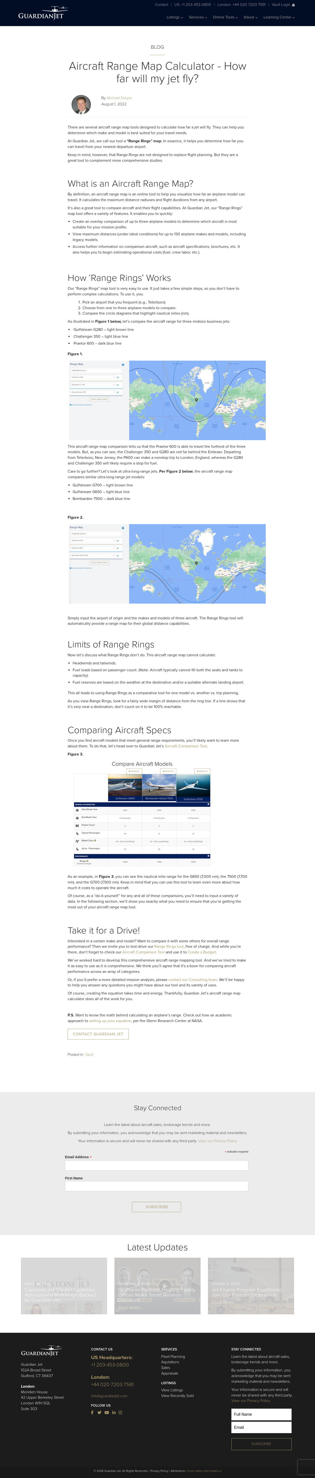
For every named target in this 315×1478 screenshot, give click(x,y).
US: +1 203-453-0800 (192, 4)
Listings (175, 17)
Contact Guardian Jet (98, 1034)
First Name (74, 1178)
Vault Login (283, 4)
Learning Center (279, 17)
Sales (165, 1367)
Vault (89, 1054)
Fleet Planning (173, 1356)
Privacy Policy (159, 1471)
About (251, 17)
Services (198, 17)
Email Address (78, 1157)
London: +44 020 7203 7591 (242, 4)
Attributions (178, 1471)
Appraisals (169, 1373)
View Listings (172, 1390)
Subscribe (261, 1444)
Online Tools (225, 17)
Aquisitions (170, 1362)
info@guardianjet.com (109, 1396)
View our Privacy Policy (217, 1141)
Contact (161, 4)
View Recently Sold (177, 1395)
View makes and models (204, 1471)
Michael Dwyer (119, 98)
